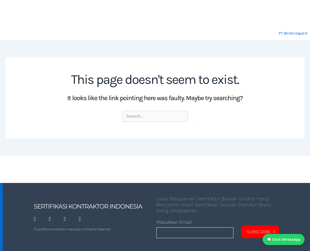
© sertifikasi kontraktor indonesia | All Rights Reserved (72, 229)
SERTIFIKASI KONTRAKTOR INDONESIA (88, 206)
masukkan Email (174, 222)
